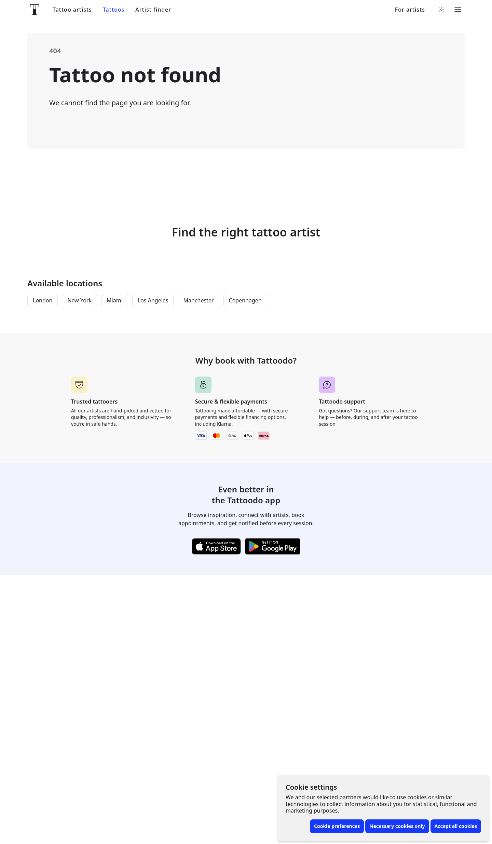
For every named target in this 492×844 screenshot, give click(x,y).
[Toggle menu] (458, 9)
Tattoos (113, 9)
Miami (115, 300)
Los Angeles (153, 300)
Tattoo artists (72, 9)
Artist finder (153, 9)
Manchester (198, 300)
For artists (410, 9)
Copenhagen (245, 300)
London (42, 300)
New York (79, 300)
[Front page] (34, 9)
